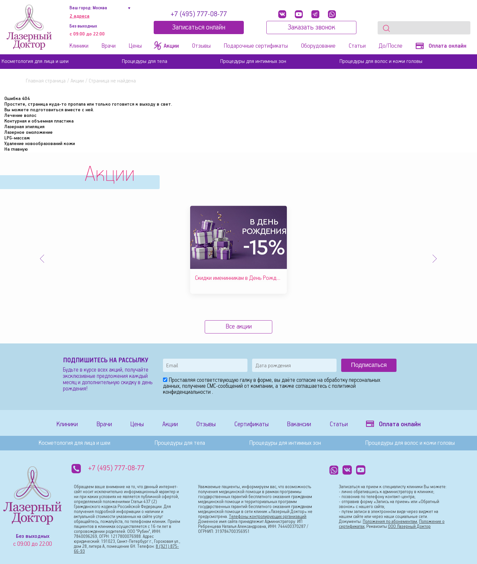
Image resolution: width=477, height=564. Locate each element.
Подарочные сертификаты (256, 46)
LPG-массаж (17, 138)
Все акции (239, 327)
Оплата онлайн (441, 46)
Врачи (109, 46)
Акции (77, 81)
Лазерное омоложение (28, 132)
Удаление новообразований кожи (39, 143)
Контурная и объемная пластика (39, 121)
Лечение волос (20, 115)
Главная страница (46, 81)
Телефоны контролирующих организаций (267, 516)
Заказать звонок (311, 27)
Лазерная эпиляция (24, 126)
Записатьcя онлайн (198, 27)
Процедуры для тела (144, 61)
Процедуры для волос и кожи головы (381, 61)
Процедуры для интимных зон (253, 61)
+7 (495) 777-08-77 (199, 14)
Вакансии (299, 424)
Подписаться (369, 365)
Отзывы (201, 46)
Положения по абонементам (390, 521)
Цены (135, 46)
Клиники (79, 46)
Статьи (357, 46)
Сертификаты (251, 424)
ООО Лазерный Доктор (409, 526)
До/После (390, 46)
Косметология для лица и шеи (35, 61)
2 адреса (79, 16)
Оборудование (318, 46)
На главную (16, 149)
